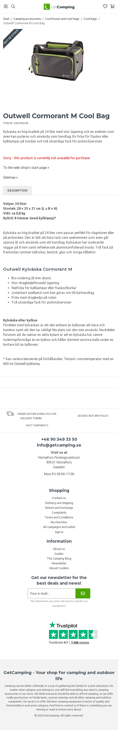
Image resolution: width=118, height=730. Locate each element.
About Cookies (59, 568)
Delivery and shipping (59, 503)
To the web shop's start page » (26, 167)
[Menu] (5, 6)
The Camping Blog (59, 558)
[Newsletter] (82, 593)
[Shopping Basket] (112, 6)
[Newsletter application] (51, 593)
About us (59, 549)
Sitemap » (10, 177)
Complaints (59, 512)
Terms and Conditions (59, 517)
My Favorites (59, 522)
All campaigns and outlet (59, 527)
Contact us (59, 498)
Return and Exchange (59, 507)
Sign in (59, 532)
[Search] (13, 6)
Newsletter (59, 563)
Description (17, 190)
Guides (59, 553)
